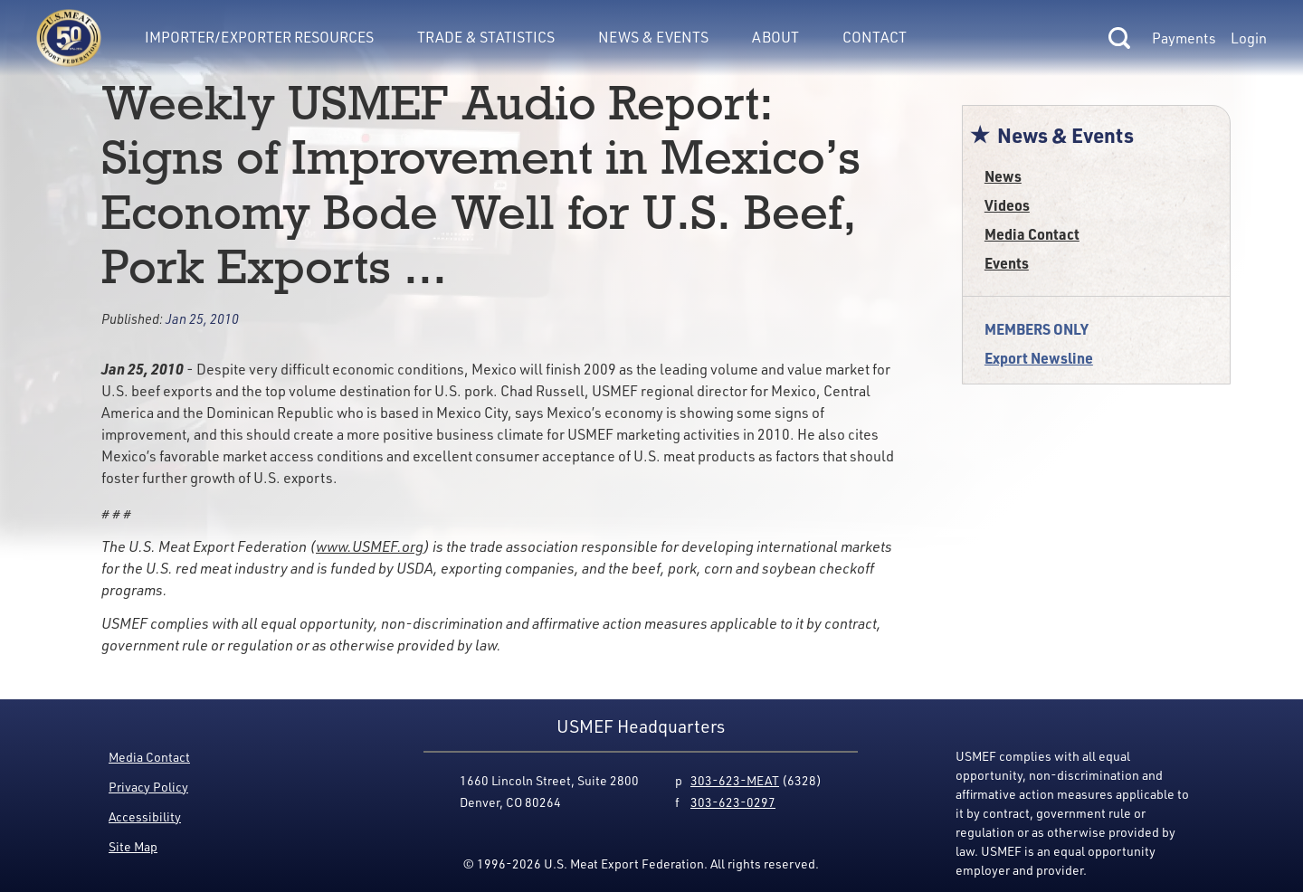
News (1003, 175)
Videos (1007, 204)
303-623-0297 (732, 802)
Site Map (133, 846)
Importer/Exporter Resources (259, 37)
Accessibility (145, 816)
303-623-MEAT (734, 780)
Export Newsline (1038, 357)
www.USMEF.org (369, 546)
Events (1006, 262)
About (775, 37)
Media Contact (1031, 233)
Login (1249, 38)
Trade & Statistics (486, 37)
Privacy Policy (148, 786)
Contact (874, 37)
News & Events (653, 37)
